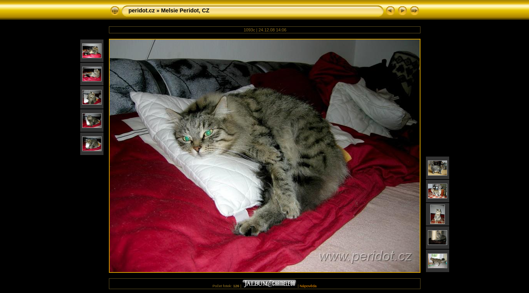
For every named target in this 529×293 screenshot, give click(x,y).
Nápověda (308, 286)
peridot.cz (142, 10)
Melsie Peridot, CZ (185, 10)
